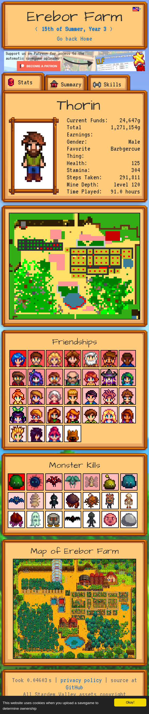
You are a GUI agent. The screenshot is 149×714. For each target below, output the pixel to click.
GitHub (74, 687)
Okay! (130, 702)
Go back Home (74, 38)
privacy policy (81, 680)
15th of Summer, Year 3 (74, 28)
